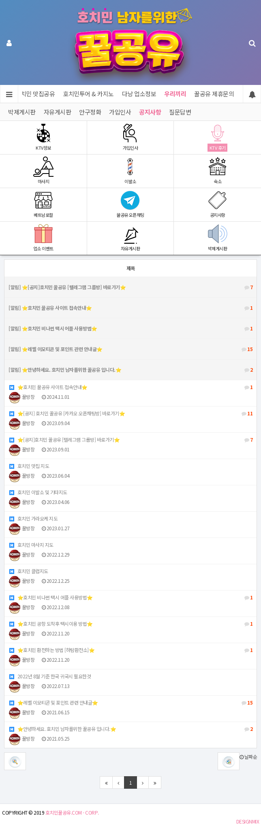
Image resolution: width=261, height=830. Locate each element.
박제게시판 (22, 112)
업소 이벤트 (43, 238)
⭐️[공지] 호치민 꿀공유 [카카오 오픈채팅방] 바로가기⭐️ (130, 413)
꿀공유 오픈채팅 (130, 204)
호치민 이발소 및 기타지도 (38, 492)
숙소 (217, 170)
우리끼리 (175, 93)
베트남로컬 (43, 204)
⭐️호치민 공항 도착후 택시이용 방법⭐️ (130, 623)
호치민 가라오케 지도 (33, 518)
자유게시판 (57, 112)
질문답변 (180, 112)
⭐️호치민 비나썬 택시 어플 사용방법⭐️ (130, 597)
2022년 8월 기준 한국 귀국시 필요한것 (50, 676)
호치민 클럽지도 (28, 570)
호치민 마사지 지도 (31, 544)
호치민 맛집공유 (35, 93)
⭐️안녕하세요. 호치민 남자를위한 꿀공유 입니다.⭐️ (130, 728)
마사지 (43, 170)
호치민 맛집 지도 (29, 465)
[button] (229, 761)
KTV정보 (43, 137)
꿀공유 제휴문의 (214, 93)
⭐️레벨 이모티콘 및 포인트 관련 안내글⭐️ (130, 702)
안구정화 (90, 112)
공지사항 (150, 112)
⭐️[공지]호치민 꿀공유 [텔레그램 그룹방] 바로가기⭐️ (130, 439)
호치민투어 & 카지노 (88, 93)
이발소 (130, 170)
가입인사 (120, 112)
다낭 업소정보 (139, 93)
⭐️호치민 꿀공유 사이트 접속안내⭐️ (130, 387)
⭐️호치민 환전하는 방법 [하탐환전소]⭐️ (130, 650)
